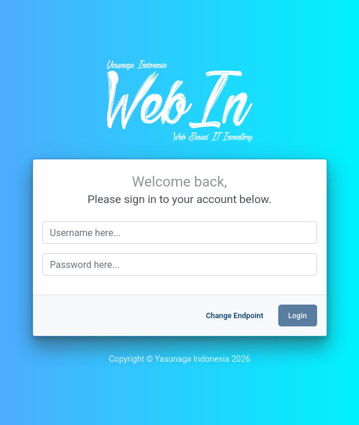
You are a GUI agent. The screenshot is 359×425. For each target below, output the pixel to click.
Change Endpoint (234, 315)
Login (297, 315)
